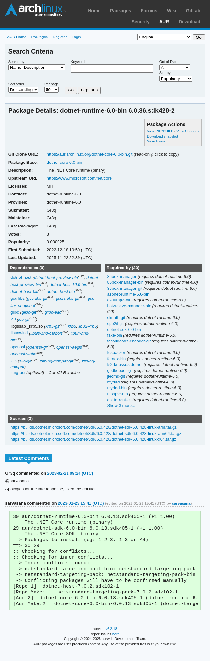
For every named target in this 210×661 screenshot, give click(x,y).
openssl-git (37, 347)
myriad (114, 382)
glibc (14, 312)
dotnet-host (20, 277)
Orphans (89, 90)
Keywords (78, 62)
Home (94, 10)
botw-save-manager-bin (129, 305)
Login (76, 37)
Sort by (165, 73)
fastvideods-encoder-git (129, 341)
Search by (16, 62)
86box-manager (122, 276)
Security (141, 21)
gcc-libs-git (37, 298)
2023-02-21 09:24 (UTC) (70, 473)
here (116, 644)
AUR (164, 21)
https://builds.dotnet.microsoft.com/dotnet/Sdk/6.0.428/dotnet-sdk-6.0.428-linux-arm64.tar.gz (95, 433)
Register (60, 37)
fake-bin (115, 335)
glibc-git (29, 312)
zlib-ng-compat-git (56, 361)
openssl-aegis (69, 347)
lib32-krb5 (87, 326)
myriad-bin (117, 387)
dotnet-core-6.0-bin (64, 162)
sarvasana (181, 503)
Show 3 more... (121, 405)
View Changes (187, 131)
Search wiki (156, 141)
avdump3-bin (119, 300)
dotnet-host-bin (24, 291)
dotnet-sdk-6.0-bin (124, 329)
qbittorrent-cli (119, 399)
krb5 (72, 326)
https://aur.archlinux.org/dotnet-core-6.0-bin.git (90, 154)
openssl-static (23, 353)
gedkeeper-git (120, 370)
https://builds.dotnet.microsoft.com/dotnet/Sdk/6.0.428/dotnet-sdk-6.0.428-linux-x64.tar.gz (93, 439)
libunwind (19, 333)
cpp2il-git (116, 323)
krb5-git (52, 326)
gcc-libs (17, 298)
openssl (17, 347)
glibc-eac (53, 312)
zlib (13, 361)
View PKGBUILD (160, 131)
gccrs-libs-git (67, 298)
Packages (120, 10)
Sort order (16, 84)
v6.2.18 (111, 639)
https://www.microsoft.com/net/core (79, 178)
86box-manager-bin (125, 282)
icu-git (24, 319)
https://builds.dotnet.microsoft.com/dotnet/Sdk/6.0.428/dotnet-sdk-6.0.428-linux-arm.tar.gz (93, 427)
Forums (149, 10)
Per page (51, 84)
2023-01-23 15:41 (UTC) (81, 503)
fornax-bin (117, 358)
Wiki (171, 10)
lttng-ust (17, 372)
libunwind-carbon (46, 333)
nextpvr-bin (118, 394)
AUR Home (16, 37)
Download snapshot (162, 136)
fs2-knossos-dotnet (125, 364)
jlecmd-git (116, 376)
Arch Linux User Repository (35, 9)
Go (71, 90)
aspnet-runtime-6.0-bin (128, 294)
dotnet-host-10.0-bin (68, 284)
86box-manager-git (125, 288)
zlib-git (25, 361)
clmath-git (116, 317)
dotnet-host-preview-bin (56, 277)
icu (13, 319)
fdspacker (116, 352)
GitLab (193, 10)
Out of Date (168, 62)
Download (189, 21)
